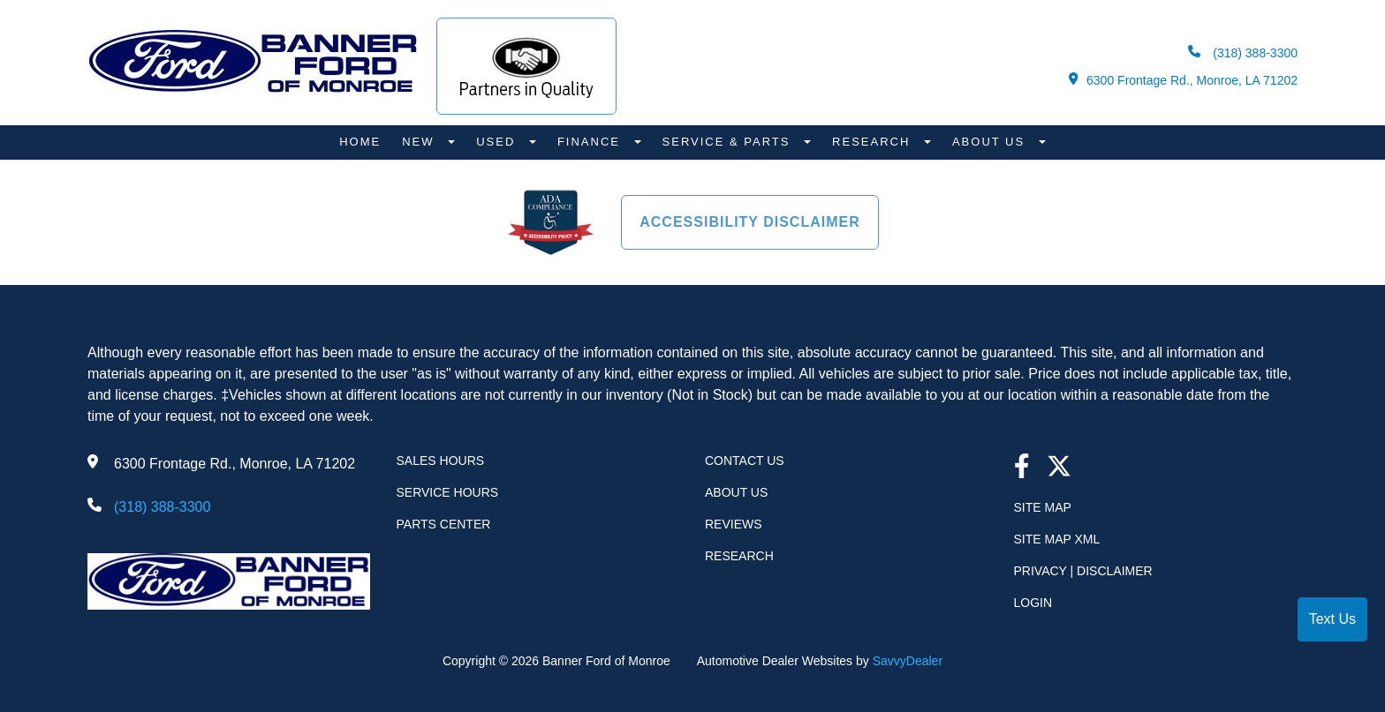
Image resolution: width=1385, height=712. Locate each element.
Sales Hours (441, 460)
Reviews (733, 524)
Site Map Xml (1057, 539)
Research (873, 141)
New (420, 141)
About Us (991, 141)
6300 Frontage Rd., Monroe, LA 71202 (1183, 79)
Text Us (1332, 618)
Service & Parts (729, 141)
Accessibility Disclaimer (750, 221)
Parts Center (444, 524)
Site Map (1042, 507)
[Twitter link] (1059, 468)
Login (1033, 603)
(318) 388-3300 (1243, 52)
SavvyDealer (907, 661)
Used (498, 141)
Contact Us (744, 460)
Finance (591, 141)
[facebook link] (1022, 468)
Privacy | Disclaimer (1083, 571)
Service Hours (448, 492)
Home (360, 141)
